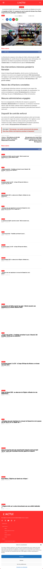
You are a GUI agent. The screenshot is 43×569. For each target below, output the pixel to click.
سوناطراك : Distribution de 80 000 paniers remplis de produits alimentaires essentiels (10, 139)
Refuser (21, 560)
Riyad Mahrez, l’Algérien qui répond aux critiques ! (14, 478)
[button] (41, 545)
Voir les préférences (21, 564)
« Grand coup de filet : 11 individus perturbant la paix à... (13, 233)
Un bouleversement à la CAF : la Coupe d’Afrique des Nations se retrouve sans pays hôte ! (14, 182)
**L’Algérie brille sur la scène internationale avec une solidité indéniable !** (20, 506)
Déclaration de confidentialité (21, 567)
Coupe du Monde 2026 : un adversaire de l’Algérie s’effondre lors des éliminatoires (15, 195)
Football (3, 180)
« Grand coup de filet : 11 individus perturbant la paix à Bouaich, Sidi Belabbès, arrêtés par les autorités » (15, 169)
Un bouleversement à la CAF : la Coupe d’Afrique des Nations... (14, 246)
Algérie (3, 15)
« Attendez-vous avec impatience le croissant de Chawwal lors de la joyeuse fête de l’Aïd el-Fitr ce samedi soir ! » (15, 208)
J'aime (39, 51)
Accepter (21, 556)
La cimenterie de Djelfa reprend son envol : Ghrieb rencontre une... (15, 220)
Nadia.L (2, 158)
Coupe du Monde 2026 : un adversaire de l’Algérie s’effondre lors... (15, 259)
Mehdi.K (2, 184)
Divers (3, 167)
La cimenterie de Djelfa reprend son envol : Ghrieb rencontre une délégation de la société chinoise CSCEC (15, 156)
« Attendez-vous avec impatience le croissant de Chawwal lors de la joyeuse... (15, 273)
